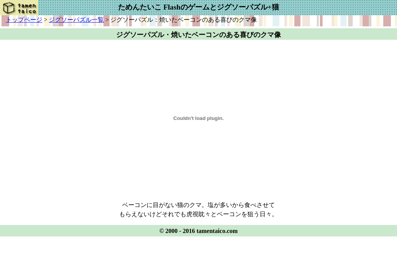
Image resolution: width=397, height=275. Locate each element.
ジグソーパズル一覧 (76, 19)
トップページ (24, 19)
